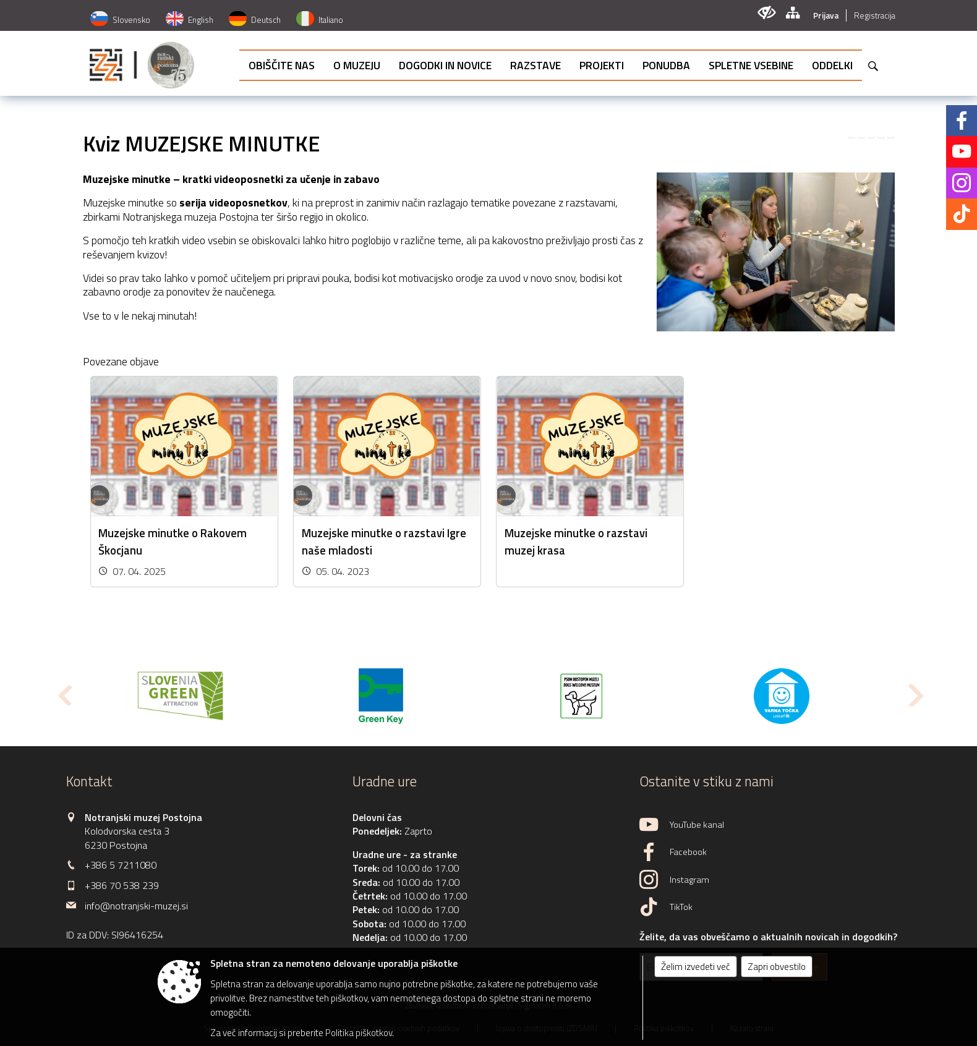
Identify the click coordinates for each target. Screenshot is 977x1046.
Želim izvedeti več (695, 966)
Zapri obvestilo (777, 966)
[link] (851, 137)
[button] (64, 695)
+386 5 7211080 (120, 865)
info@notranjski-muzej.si (136, 905)
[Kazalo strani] (792, 13)
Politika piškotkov (358, 1033)
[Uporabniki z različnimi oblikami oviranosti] (766, 13)
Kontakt (89, 781)
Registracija (874, 15)
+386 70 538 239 (122, 885)
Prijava (825, 15)
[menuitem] (281, 65)
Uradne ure (384, 781)
